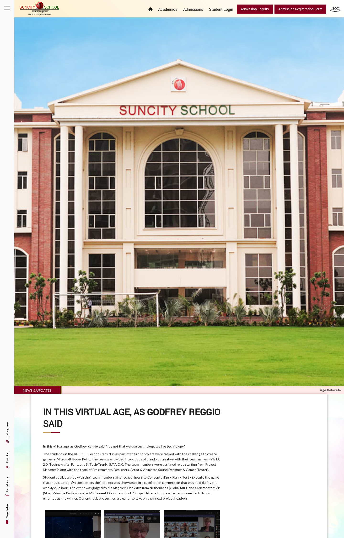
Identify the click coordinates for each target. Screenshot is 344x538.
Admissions (193, 9)
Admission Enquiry (255, 9)
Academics (167, 9)
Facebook (7, 486)
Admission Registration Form (300, 9)
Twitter (7, 460)
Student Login (221, 9)
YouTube (7, 514)
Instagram (7, 432)
